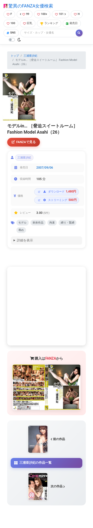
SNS (11, 32)
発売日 (72, 23)
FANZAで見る (24, 142)
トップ (15, 55)
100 (11, 23)
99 (24, 14)
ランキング (49, 23)
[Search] (48, 33)
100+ (42, 14)
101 (60, 14)
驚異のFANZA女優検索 (28, 5)
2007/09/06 (44, 167)
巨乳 (27, 23)
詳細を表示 (25, 240)
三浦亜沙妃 (30, 55)
